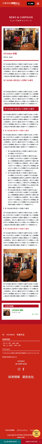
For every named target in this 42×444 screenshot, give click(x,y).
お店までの (36, 433)
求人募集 (30, 3)
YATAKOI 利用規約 (9, 430)
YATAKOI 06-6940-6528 (21, 370)
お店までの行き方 (31, 441)
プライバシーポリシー (22, 430)
